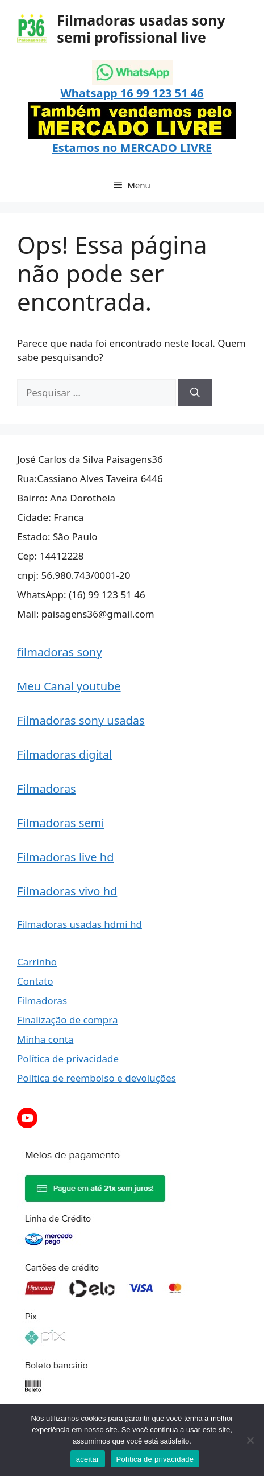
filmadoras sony (59, 652)
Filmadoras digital (64, 754)
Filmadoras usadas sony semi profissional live (141, 28)
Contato (35, 981)
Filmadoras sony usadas (81, 720)
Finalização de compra (67, 1019)
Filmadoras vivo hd (67, 891)
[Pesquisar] (195, 392)
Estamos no (86, 147)
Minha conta (45, 1039)
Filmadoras (46, 788)
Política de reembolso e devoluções (96, 1077)
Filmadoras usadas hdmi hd (79, 924)
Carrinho (37, 961)
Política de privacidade (68, 1058)
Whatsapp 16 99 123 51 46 (131, 93)
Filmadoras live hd (65, 857)
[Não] (249, 1440)
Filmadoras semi (60, 822)
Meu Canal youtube (69, 686)
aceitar (87, 1459)
